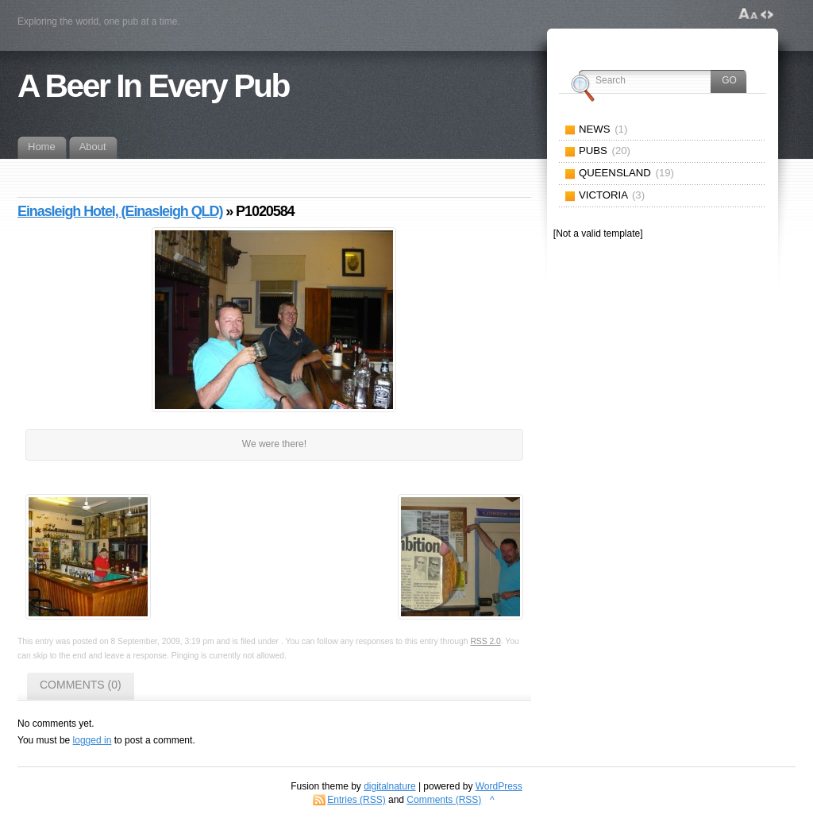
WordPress (499, 786)
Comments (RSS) (443, 799)
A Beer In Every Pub (153, 86)
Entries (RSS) (356, 799)
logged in (92, 740)
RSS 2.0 (485, 641)
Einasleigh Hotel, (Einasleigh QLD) (119, 211)
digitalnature (389, 786)
